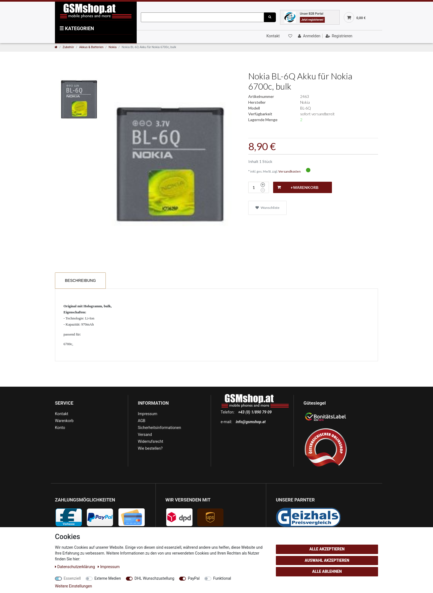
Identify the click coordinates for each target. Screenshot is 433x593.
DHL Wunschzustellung (154, 578)
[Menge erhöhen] (263, 185)
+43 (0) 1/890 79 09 (254, 412)
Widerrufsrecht (150, 441)
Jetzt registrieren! (312, 19)
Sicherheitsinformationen (159, 427)
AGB (141, 420)
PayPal (194, 578)
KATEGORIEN (76, 28)
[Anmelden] (308, 36)
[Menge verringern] (263, 190)
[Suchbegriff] (202, 17)
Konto (60, 427)
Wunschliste (267, 208)
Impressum (147, 414)
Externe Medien (107, 578)
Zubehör (68, 47)
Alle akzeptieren (327, 549)
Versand (145, 434)
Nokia (113, 47)
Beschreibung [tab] (80, 280)
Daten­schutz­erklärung (75, 567)
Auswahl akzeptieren (327, 560)
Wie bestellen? (150, 448)
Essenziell (72, 578)
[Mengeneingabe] (253, 187)
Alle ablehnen (327, 571)
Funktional (222, 578)
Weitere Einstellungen (73, 586)
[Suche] (270, 17)
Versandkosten (289, 171)
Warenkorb (64, 420)
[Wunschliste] (289, 36)
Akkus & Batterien (91, 47)
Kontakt (273, 36)
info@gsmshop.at (251, 422)
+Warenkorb (297, 187)
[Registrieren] (338, 36)
